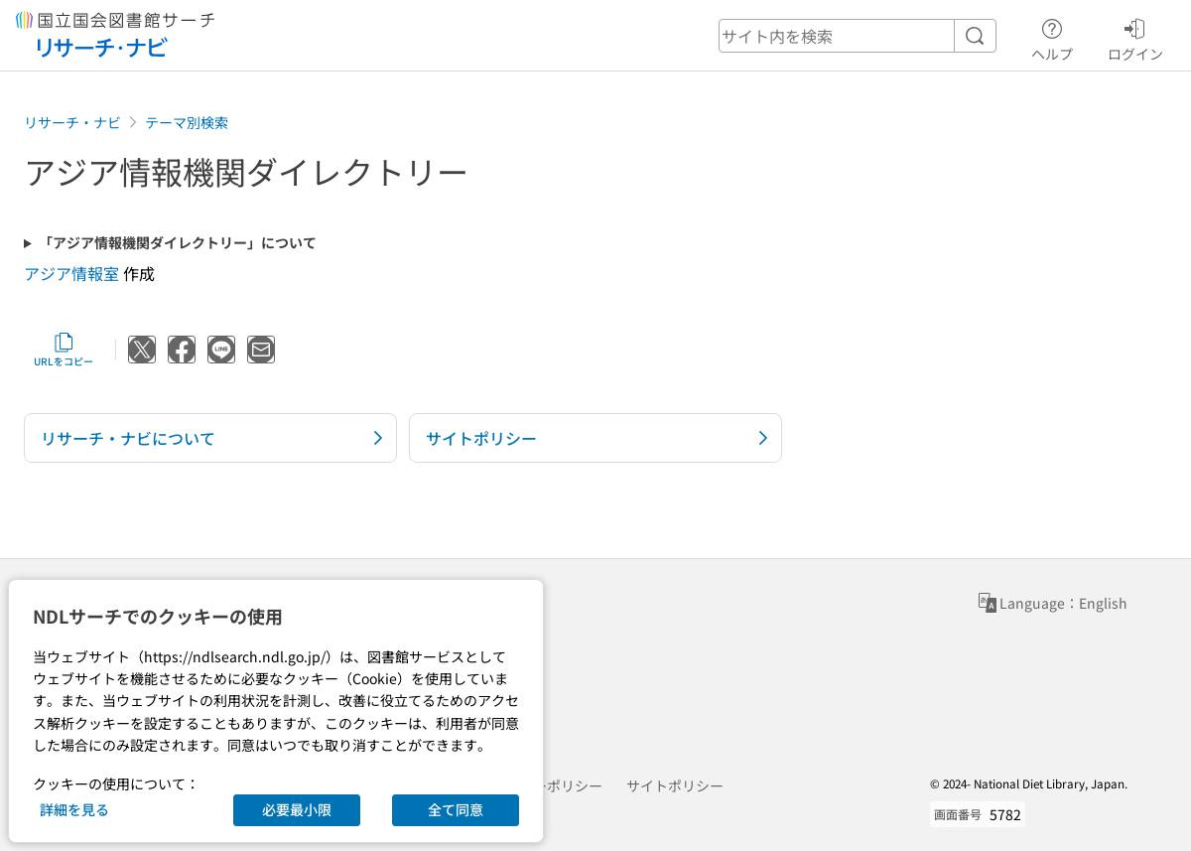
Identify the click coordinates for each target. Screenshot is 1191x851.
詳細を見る (74, 809)
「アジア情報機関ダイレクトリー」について (178, 242)
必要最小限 (296, 809)
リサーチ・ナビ (72, 122)
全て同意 (455, 809)
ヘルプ (1052, 37)
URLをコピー (63, 349)
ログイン (1135, 37)
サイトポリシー (675, 785)
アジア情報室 (71, 273)
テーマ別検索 (186, 122)
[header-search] (857, 36)
